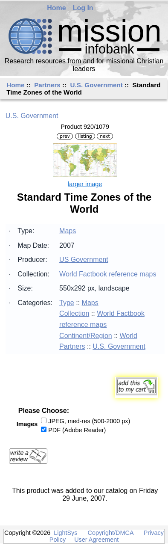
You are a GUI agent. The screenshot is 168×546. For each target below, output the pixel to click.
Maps (67, 230)
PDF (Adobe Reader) (77, 430)
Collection (74, 313)
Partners (47, 85)
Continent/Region (85, 335)
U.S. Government (96, 85)
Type (66, 302)
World (129, 335)
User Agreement (96, 539)
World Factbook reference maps (107, 274)
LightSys (65, 532)
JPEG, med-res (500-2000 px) (89, 421)
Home (56, 8)
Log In (83, 8)
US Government (83, 259)
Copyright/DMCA (110, 532)
